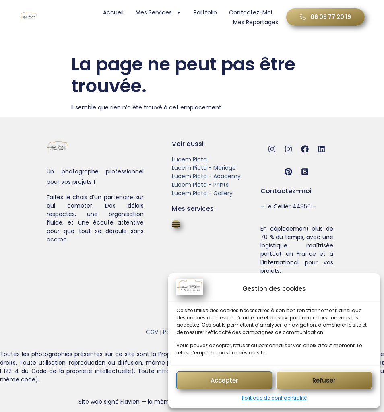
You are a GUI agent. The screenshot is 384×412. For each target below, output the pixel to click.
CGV (152, 332)
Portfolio (204, 12)
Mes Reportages (254, 22)
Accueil (112, 12)
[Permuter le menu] (176, 224)
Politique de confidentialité (274, 397)
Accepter (224, 380)
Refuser (324, 380)
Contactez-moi (249, 12)
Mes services (158, 12)
